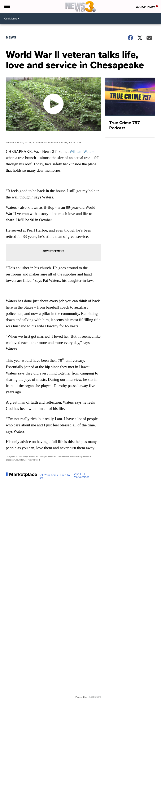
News (11, 37)
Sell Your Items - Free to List (54, 477)
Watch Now (147, 6)
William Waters (82, 151)
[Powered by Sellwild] (94, 697)
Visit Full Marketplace (82, 476)
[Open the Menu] (7, 6)
